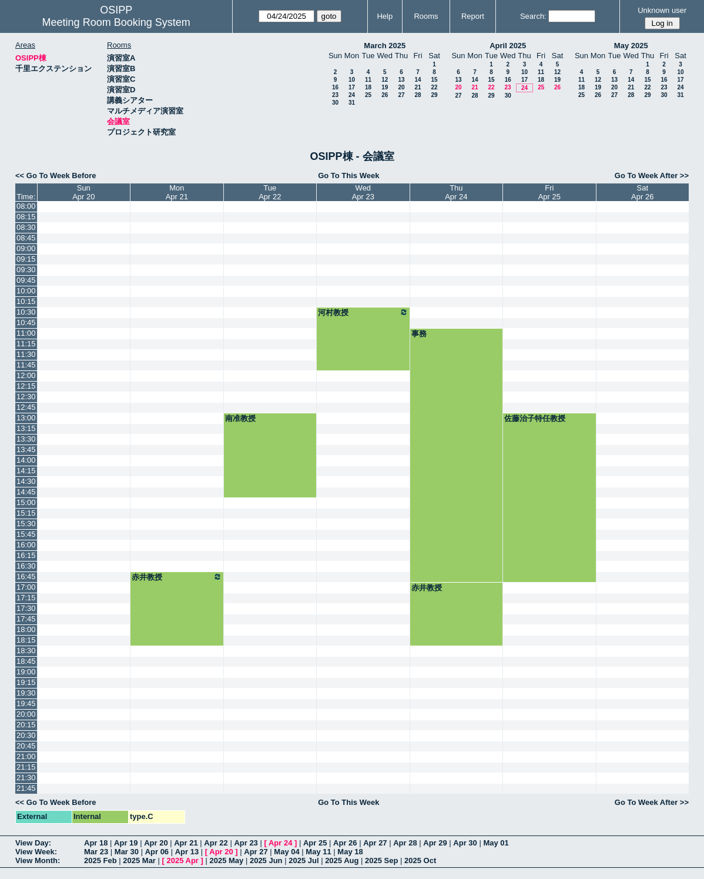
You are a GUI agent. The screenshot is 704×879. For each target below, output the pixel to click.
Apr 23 (245, 842)
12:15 (26, 386)
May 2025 (631, 45)
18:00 (26, 629)
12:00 (26, 375)
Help (385, 16)
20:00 (26, 714)
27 (401, 95)
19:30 (26, 693)
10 (351, 79)
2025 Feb (100, 860)
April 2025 (508, 45)
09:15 (26, 259)
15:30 (26, 523)
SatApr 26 (642, 192)
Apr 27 (375, 842)
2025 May (226, 860)
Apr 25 (315, 842)
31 (351, 102)
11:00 (26, 333)
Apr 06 (157, 851)
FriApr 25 (549, 192)
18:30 (26, 650)
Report (472, 16)
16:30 (26, 566)
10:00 (26, 290)
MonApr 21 (177, 192)
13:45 (26, 449)
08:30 (26, 227)
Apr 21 (185, 842)
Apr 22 (215, 842)
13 (401, 79)
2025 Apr (182, 860)
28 (417, 95)
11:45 (26, 364)
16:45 (26, 576)
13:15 (26, 428)
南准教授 (240, 418)
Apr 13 (187, 851)
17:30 (26, 608)
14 (417, 79)
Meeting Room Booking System (116, 22)
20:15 (26, 724)
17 (351, 87)
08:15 (26, 216)
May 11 (318, 851)
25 (368, 95)
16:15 (26, 555)
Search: (533, 16)
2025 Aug (341, 860)
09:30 (26, 269)
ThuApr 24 (456, 192)
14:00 (26, 460)
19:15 (26, 682)
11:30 (26, 354)
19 (384, 87)
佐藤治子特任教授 (534, 418)
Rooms (426, 16)
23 (335, 95)
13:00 (26, 417)
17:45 (26, 618)
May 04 (286, 851)
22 (434, 87)
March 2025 (384, 45)
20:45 (26, 745)
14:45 (26, 491)
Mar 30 (127, 851)
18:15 (26, 640)
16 (335, 87)
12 (384, 79)
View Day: (33, 842)
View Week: (36, 851)
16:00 (26, 544)
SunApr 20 (83, 192)
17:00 (26, 587)
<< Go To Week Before (55, 175)
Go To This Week (348, 175)
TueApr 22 (270, 192)
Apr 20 (155, 842)
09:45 (26, 280)
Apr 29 (435, 842)
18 (368, 87)
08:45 (26, 237)
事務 (419, 333)
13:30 (26, 439)
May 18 (350, 851)
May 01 (495, 842)
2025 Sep (381, 860)
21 (417, 87)
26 (384, 95)
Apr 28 (405, 842)
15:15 (26, 513)
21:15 (26, 767)
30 (335, 102)
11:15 (26, 343)
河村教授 (363, 312)
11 (368, 79)
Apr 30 (465, 842)
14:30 (26, 481)
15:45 (26, 534)
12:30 (26, 396)
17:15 (26, 597)
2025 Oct (420, 860)
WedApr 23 (363, 192)
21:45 (26, 788)
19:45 (26, 703)
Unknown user (662, 10)
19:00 (26, 671)
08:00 (26, 206)
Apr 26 (345, 842)
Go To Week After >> (652, 175)
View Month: (37, 860)
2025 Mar (139, 860)
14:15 (26, 470)
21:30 (26, 777)
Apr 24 (280, 842)
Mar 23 (96, 851)
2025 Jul (304, 860)
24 (351, 95)
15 (434, 79)
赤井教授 (177, 576)
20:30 (26, 735)
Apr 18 (96, 842)
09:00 (26, 248)
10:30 (26, 312)
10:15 (26, 301)
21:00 (26, 756)
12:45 (26, 407)
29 (434, 95)
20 (401, 87)
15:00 (26, 502)
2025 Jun (266, 860)
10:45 (26, 322)
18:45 (26, 661)
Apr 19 (126, 842)
